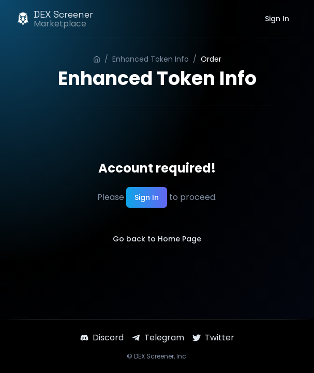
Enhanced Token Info (150, 59)
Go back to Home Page (157, 239)
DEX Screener (154, 356)
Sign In (277, 18)
